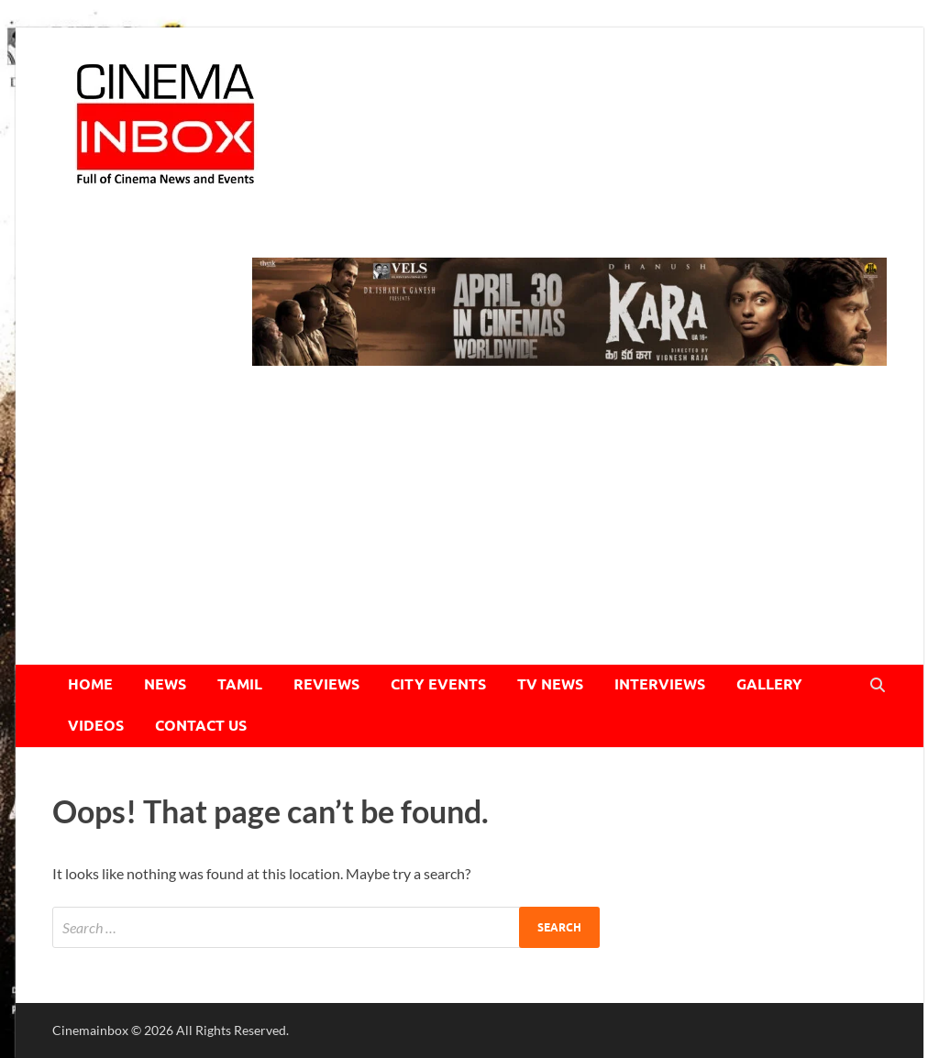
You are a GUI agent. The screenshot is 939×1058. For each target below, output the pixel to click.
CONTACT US (201, 725)
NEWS (165, 684)
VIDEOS (96, 725)
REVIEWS (326, 684)
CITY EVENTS (438, 684)
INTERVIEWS (659, 684)
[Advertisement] (469, 527)
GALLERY (769, 684)
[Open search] (877, 686)
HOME (90, 684)
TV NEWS (550, 684)
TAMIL (239, 684)
